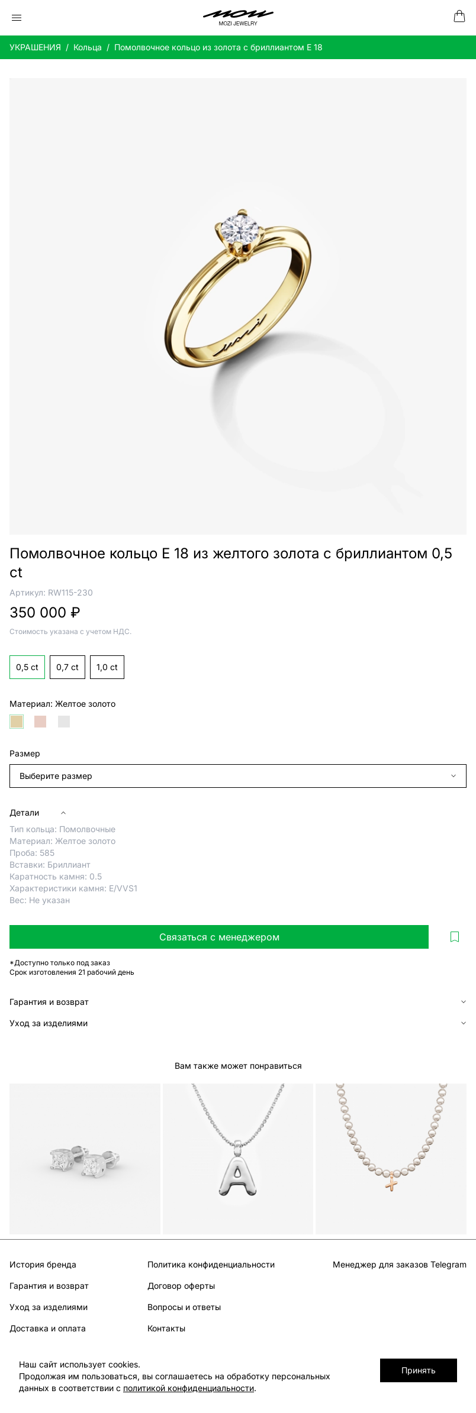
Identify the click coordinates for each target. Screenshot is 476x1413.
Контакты (166, 1328)
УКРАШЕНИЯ (35, 47)
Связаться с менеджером (219, 937)
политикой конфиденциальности (156, 1388)
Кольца (87, 47)
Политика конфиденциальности (211, 1264)
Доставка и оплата (47, 1328)
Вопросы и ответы (184, 1307)
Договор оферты (181, 1286)
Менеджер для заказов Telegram (400, 1264)
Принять (420, 1370)
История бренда (42, 1264)
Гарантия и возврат (49, 1286)
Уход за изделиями (48, 1307)
